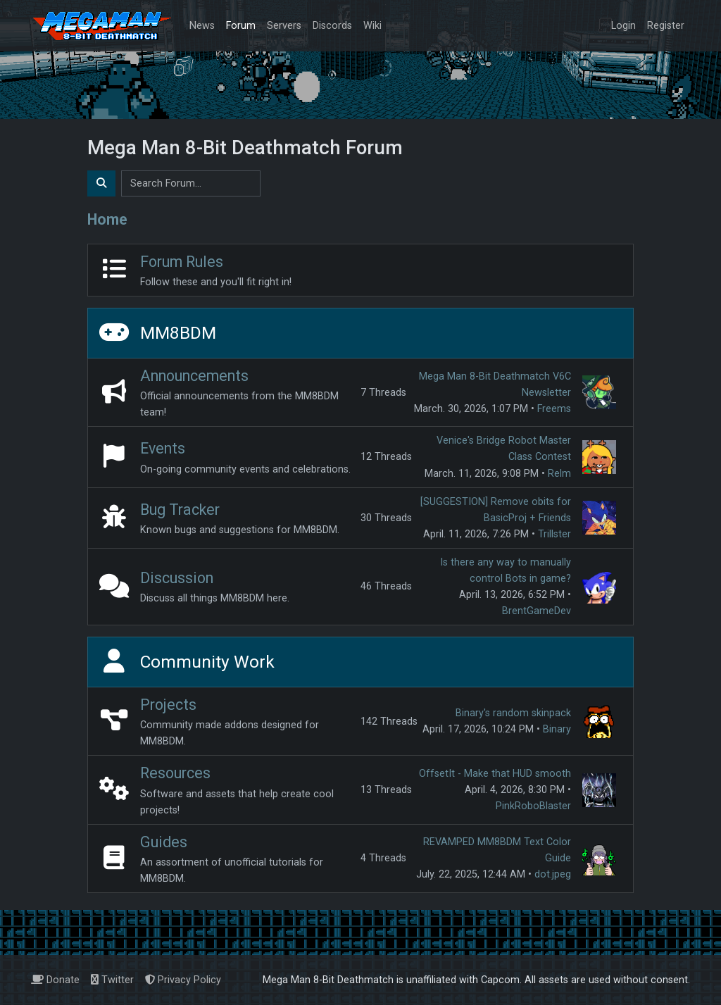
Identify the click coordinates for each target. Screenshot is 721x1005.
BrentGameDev (536, 611)
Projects (168, 704)
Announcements (194, 376)
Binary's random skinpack (513, 713)
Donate (55, 980)
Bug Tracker (180, 509)
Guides (163, 842)
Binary (557, 729)
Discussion (176, 578)
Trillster (554, 534)
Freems (554, 409)
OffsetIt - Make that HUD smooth (495, 774)
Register (665, 26)
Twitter (112, 980)
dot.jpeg (552, 874)
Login (623, 26)
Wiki (372, 26)
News (202, 26)
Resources (175, 773)
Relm (559, 474)
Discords (332, 26)
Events (162, 448)
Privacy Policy (183, 980)
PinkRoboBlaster (533, 806)
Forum (241, 26)
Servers (284, 26)
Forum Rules (181, 261)
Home (107, 219)
